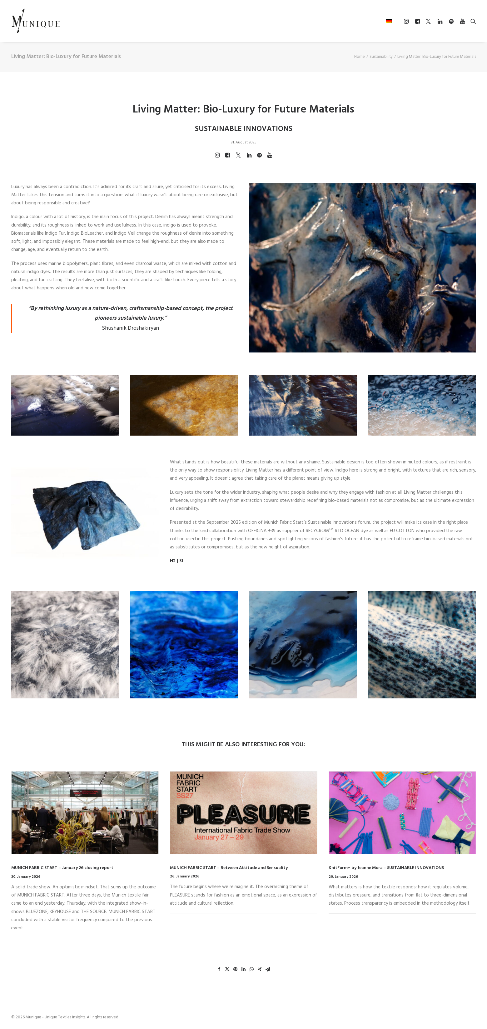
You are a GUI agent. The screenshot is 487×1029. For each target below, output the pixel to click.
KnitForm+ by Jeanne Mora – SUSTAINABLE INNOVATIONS (386, 868)
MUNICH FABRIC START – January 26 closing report (62, 868)
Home (359, 56)
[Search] (472, 21)
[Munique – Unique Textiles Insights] (35, 20)
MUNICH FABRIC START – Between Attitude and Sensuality (229, 868)
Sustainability (381, 56)
